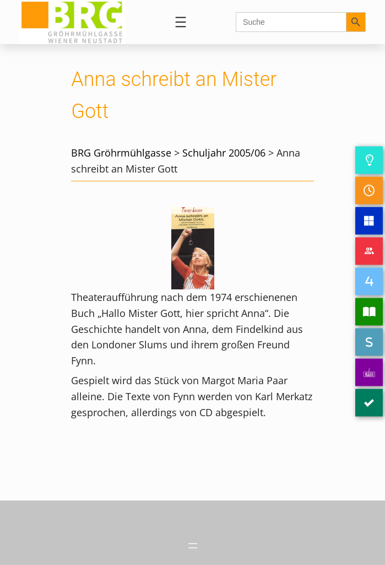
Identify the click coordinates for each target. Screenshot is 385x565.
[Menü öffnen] (180, 22)
